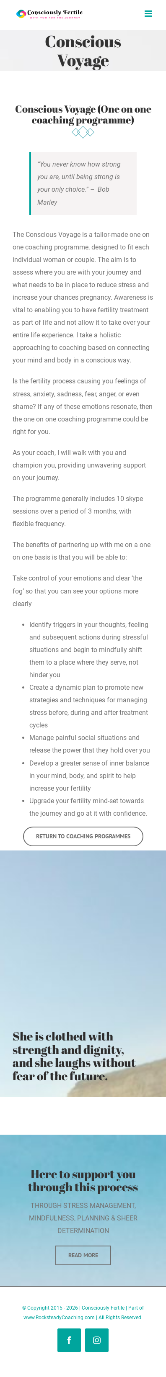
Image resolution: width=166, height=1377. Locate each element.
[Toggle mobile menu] (149, 13)
